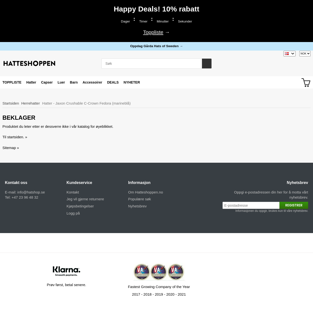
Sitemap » (10, 148)
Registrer (293, 205)
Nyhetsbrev (137, 206)
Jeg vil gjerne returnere (85, 199)
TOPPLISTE (12, 82)
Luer (61, 82)
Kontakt (73, 192)
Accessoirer (92, 82)
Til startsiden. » (14, 137)
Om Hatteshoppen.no (145, 192)
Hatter (31, 82)
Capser (47, 82)
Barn (74, 82)
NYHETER (131, 82)
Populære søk (139, 199)
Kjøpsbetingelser (80, 206)
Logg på (73, 213)
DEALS (113, 82)
